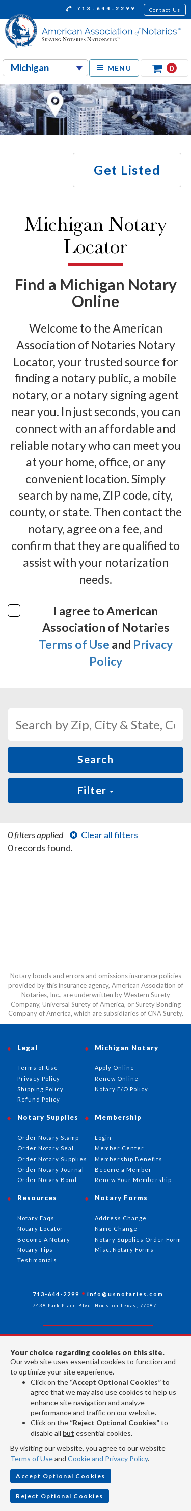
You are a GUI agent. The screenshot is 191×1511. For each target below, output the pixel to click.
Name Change (116, 1228)
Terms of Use (74, 644)
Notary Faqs (35, 1218)
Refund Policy (38, 1099)
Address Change (121, 1218)
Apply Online (114, 1067)
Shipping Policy (40, 1089)
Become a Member (123, 1169)
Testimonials (37, 1260)
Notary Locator (40, 1228)
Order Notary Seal (45, 1148)
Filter (95, 790)
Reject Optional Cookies (59, 1496)
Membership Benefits (128, 1159)
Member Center (119, 1148)
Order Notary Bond (47, 1179)
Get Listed (127, 169)
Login (103, 1137)
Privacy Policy (38, 1078)
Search (95, 759)
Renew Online (117, 1078)
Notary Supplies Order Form (138, 1239)
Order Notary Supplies (52, 1159)
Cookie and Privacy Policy (108, 1458)
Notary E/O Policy (121, 1089)
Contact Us (165, 10)
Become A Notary (43, 1239)
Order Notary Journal (50, 1169)
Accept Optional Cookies (60, 1476)
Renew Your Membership (133, 1179)
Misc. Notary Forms (124, 1249)
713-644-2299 (101, 9)
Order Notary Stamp (48, 1137)
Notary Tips (35, 1249)
